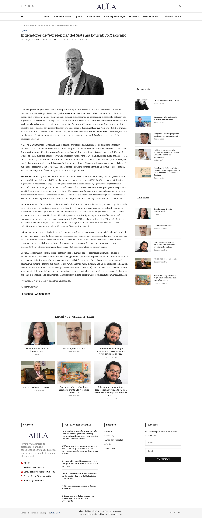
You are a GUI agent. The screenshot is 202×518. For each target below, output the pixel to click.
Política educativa (62, 16)
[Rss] (32, 6)
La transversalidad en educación (166, 100)
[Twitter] (25, 6)
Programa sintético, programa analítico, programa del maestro (167, 135)
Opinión (78, 16)
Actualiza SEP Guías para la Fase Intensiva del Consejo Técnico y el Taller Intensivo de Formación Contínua (167, 171)
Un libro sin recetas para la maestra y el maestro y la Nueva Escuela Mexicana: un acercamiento (166, 153)
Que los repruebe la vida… (74, 348)
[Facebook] (22, 6)
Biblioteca (134, 16)
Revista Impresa (150, 16)
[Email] (29, 6)
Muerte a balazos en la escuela (38, 387)
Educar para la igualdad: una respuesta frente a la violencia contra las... (74, 390)
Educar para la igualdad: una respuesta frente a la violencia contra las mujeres (165, 278)
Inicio (46, 16)
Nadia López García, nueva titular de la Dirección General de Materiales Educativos (79, 476)
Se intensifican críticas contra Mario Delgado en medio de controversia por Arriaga (80, 463)
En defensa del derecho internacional (163, 210)
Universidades (93, 16)
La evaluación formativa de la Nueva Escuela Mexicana (165, 118)
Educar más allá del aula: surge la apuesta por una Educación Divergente (78, 498)
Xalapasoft (55, 513)
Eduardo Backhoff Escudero (44, 39)
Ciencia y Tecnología (114, 16)
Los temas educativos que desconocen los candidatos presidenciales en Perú (110, 351)
